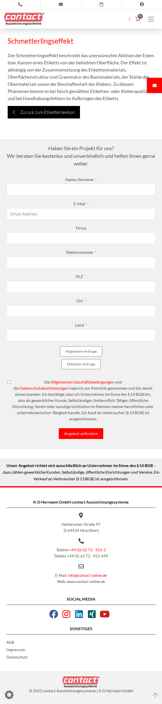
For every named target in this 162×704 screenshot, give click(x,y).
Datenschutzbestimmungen (44, 388)
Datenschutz (17, 657)
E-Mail (79, 203)
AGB (10, 642)
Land (79, 325)
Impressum (15, 649)
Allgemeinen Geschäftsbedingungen (82, 381)
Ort (79, 300)
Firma (81, 227)
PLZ (79, 276)
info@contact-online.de (87, 575)
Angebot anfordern (81, 433)
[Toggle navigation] (151, 19)
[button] (9, 695)
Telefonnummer (79, 252)
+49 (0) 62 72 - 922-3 (87, 549)
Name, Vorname (79, 179)
